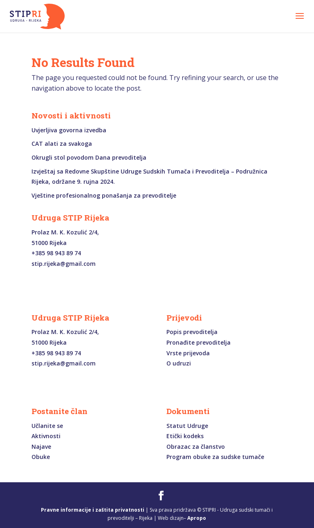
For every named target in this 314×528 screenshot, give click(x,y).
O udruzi (178, 363)
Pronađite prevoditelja (198, 342)
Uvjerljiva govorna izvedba (68, 130)
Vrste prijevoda (188, 353)
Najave (41, 446)
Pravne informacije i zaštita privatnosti (92, 509)
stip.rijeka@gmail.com (63, 263)
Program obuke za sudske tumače (215, 457)
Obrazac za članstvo (195, 446)
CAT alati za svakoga (61, 143)
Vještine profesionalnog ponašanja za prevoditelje (103, 195)
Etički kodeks (185, 436)
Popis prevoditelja (192, 332)
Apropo (196, 518)
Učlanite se (47, 426)
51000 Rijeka (49, 243)
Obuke (40, 457)
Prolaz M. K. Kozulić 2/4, (65, 232)
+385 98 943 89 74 (56, 253)
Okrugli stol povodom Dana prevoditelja (88, 157)
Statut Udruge (187, 426)
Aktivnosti (46, 436)
